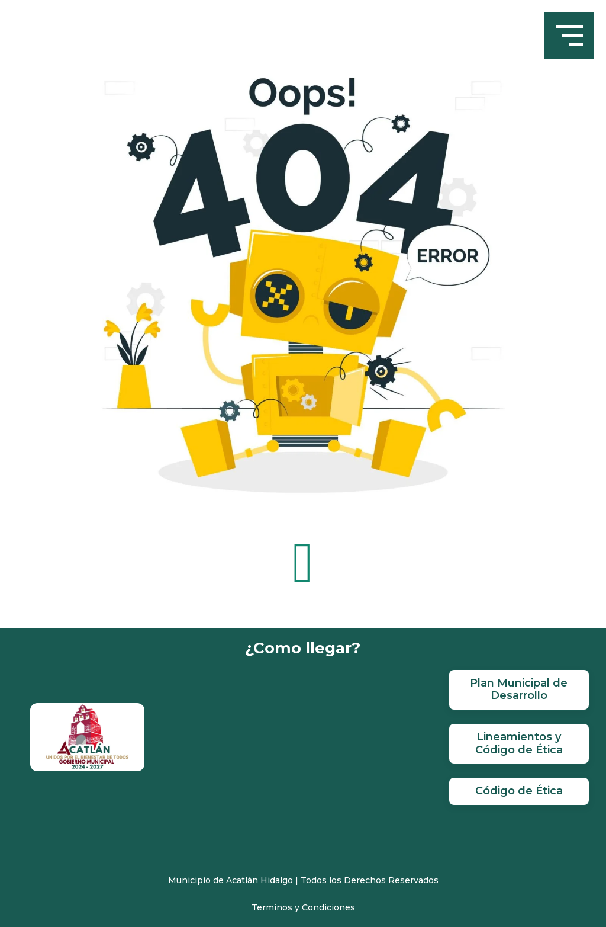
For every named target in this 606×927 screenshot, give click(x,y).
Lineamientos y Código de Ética (519, 743)
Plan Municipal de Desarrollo (519, 689)
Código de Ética (519, 790)
